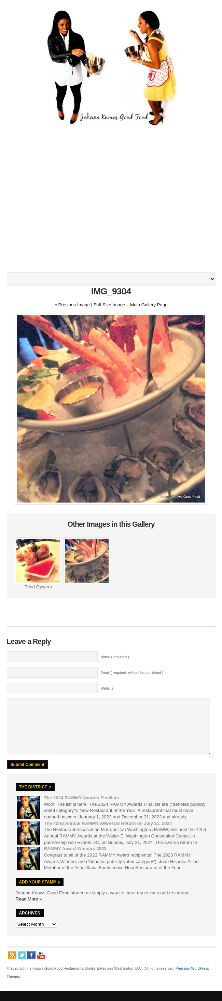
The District (33, 797)
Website (106, 688)
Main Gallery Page (149, 304)
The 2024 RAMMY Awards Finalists (81, 808)
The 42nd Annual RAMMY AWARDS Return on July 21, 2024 (108, 833)
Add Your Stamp (37, 892)
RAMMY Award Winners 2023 (75, 858)
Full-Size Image (109, 304)
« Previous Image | (74, 304)
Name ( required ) (114, 657)
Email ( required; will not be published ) (131, 673)
